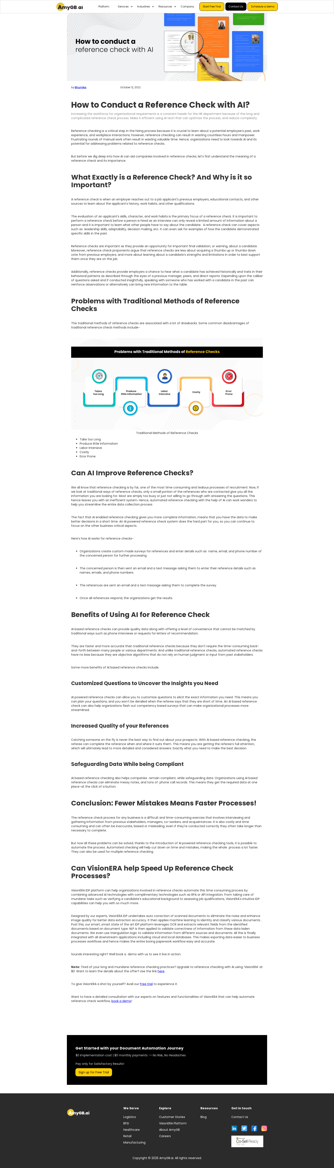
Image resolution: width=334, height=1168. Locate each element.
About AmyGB (169, 1130)
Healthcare (131, 1130)
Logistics (129, 1117)
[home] (69, 6)
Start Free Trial (212, 6)
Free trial (146, 984)
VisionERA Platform (173, 1123)
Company (187, 6)
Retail (127, 1136)
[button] (123, 6)
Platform (103, 6)
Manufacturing (134, 1142)
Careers (165, 1136)
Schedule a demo (262, 6)
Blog (203, 1117)
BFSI (126, 1123)
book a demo (121, 1001)
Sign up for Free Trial (94, 1072)
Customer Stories (172, 1117)
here (161, 971)
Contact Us (236, 6)
